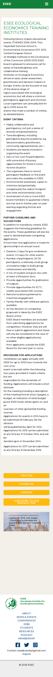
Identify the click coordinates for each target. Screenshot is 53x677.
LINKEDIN (27, 492)
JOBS (26, 624)
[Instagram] (35, 644)
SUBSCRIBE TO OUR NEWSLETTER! (26, 501)
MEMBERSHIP (26, 638)
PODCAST (27, 635)
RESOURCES (26, 631)
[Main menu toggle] (46, 3)
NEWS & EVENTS (26, 617)
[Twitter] (26, 644)
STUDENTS (26, 627)
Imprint (26, 654)
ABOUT (26, 613)
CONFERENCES (27, 620)
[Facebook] (17, 644)
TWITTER (27, 475)
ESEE (7, 4)
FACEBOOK (26, 484)
